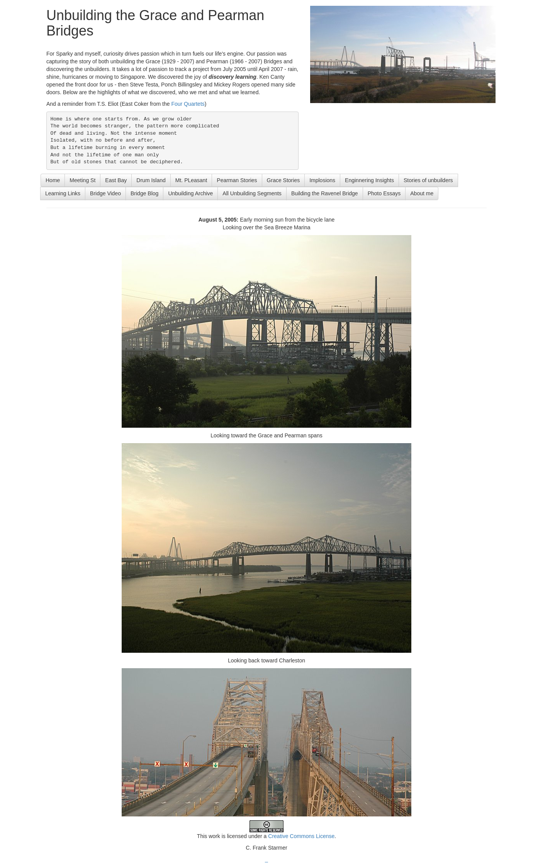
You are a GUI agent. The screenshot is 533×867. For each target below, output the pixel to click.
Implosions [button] (322, 180)
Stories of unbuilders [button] (428, 180)
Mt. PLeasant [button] (191, 180)
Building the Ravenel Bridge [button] (324, 193)
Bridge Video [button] (105, 193)
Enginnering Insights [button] (369, 180)
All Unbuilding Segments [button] (252, 193)
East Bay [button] (116, 180)
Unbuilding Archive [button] (190, 193)
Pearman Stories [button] (237, 180)
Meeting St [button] (82, 180)
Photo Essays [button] (384, 193)
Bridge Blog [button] (144, 193)
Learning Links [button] (62, 193)
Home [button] (53, 180)
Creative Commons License (301, 836)
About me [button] (421, 193)
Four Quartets (187, 104)
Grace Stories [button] (283, 180)
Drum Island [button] (150, 180)
